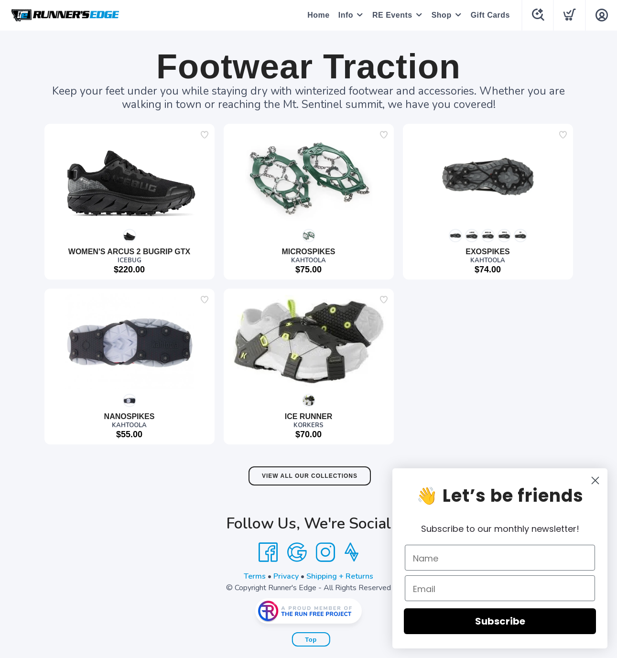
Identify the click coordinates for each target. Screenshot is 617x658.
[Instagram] (325, 552)
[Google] (296, 552)
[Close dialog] (602, 480)
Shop (441, 15)
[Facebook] (268, 552)
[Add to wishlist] (204, 134)
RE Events (392, 15)
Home (318, 15)
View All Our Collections (309, 476)
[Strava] (351, 552)
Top (310, 639)
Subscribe (507, 621)
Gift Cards (489, 15)
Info (345, 15)
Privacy (286, 576)
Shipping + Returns (339, 576)
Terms (255, 576)
